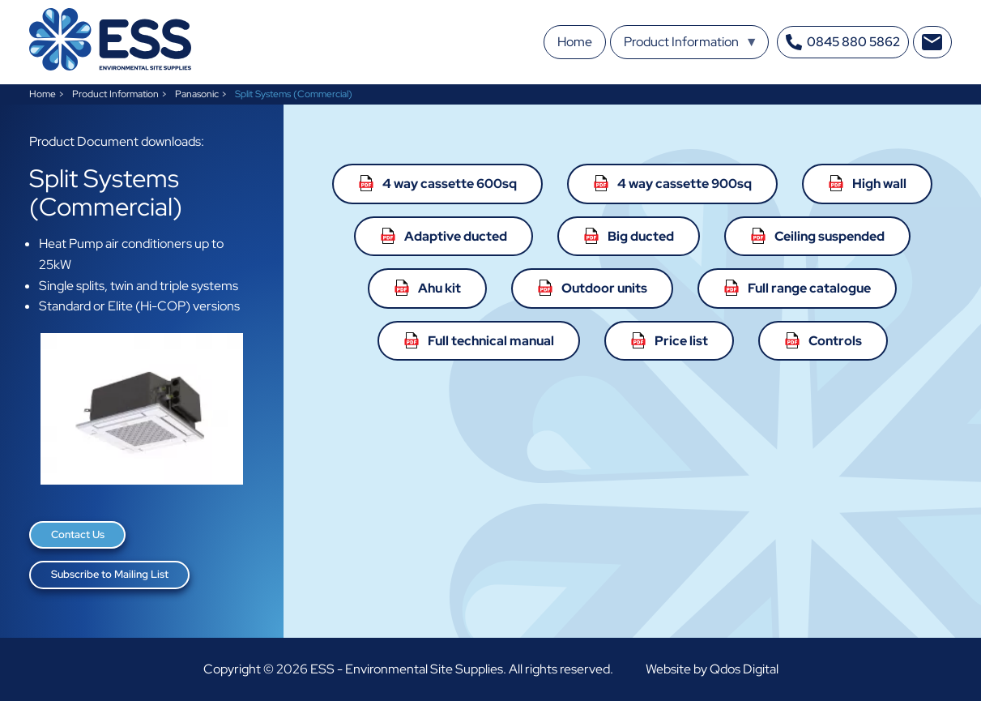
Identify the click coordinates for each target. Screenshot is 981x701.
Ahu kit (439, 288)
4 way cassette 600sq (449, 183)
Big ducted (641, 236)
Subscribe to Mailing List (109, 574)
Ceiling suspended (829, 236)
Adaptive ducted (455, 236)
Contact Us (77, 534)
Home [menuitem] (574, 41)
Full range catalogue (809, 288)
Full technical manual (491, 340)
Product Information (115, 94)
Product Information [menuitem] (691, 46)
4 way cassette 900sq (684, 183)
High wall (879, 183)
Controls (835, 340)
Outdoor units (604, 288)
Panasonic (197, 94)
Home (42, 94)
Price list (681, 340)
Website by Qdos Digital (712, 668)
